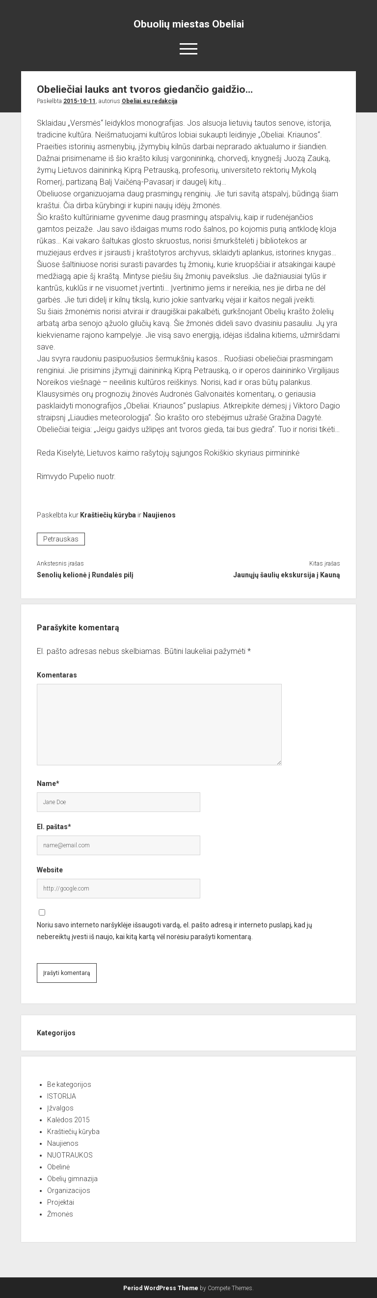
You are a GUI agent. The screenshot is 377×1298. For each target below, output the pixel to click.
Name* (48, 783)
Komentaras (57, 675)
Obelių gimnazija (72, 1179)
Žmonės (60, 1214)
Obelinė (58, 1167)
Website (50, 870)
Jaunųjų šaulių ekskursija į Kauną (286, 575)
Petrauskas (61, 539)
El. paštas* (54, 827)
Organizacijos (68, 1190)
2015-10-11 (79, 101)
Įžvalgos (60, 1108)
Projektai (60, 1202)
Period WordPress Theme (160, 1288)
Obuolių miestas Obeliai (189, 24)
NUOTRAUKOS (70, 1155)
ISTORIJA (61, 1096)
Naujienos (159, 515)
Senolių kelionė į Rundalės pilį (85, 575)
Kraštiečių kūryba (108, 515)
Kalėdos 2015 (68, 1120)
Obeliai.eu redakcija (149, 101)
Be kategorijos (69, 1084)
